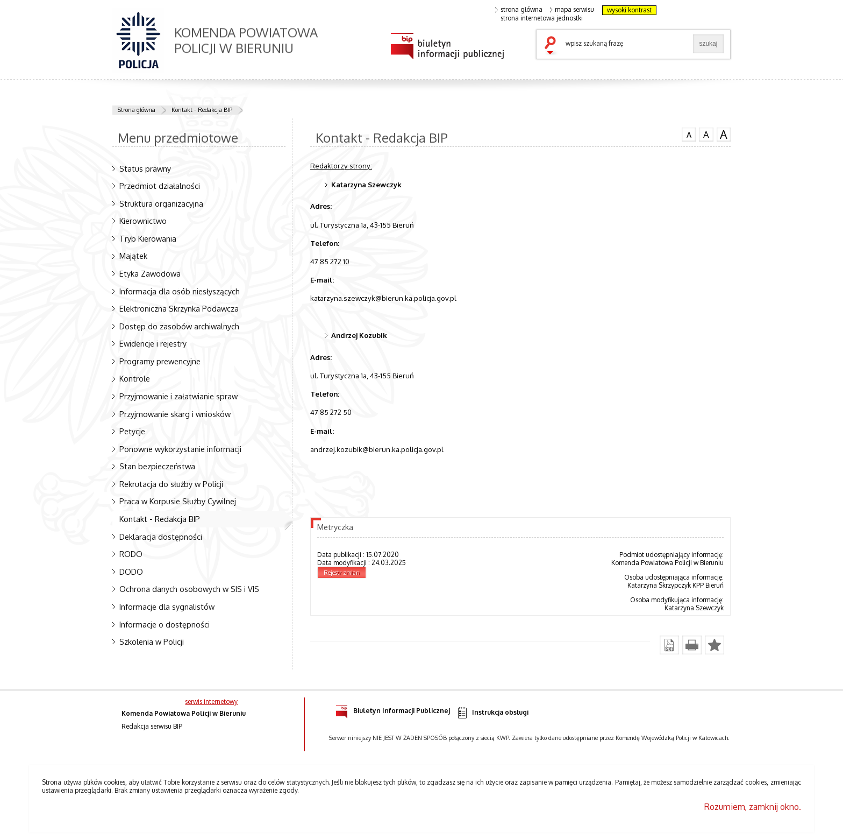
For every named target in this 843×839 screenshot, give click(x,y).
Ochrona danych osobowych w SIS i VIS (189, 589)
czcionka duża (724, 135)
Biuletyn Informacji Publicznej (392, 709)
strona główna (518, 9)
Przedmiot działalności (159, 186)
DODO (131, 571)
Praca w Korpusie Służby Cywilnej (177, 501)
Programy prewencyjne (160, 361)
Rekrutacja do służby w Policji (171, 484)
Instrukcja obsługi (492, 712)
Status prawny (145, 168)
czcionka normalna (689, 133)
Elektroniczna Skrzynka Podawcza (179, 308)
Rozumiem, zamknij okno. (752, 806)
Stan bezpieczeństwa (157, 466)
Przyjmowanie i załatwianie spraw (178, 396)
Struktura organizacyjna (161, 203)
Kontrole (134, 378)
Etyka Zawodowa (150, 273)
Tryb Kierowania (147, 238)
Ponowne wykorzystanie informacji (180, 449)
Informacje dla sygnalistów (167, 606)
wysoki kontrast (629, 10)
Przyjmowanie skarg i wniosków (175, 414)
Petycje (132, 431)
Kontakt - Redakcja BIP (202, 110)
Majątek (133, 255)
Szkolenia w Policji (151, 641)
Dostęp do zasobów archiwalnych (179, 326)
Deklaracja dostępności (160, 536)
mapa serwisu (572, 9)
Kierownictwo (143, 220)
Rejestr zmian (342, 572)
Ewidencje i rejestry (153, 343)
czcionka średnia (706, 134)
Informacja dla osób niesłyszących (179, 291)
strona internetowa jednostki (542, 18)
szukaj (553, 46)
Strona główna (136, 110)
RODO (130, 554)
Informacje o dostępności (164, 624)
